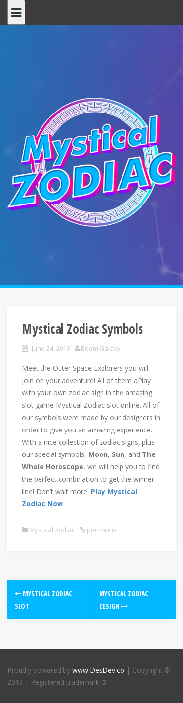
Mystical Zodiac (52, 529)
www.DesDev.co (98, 670)
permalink (101, 529)
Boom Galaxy (101, 348)
